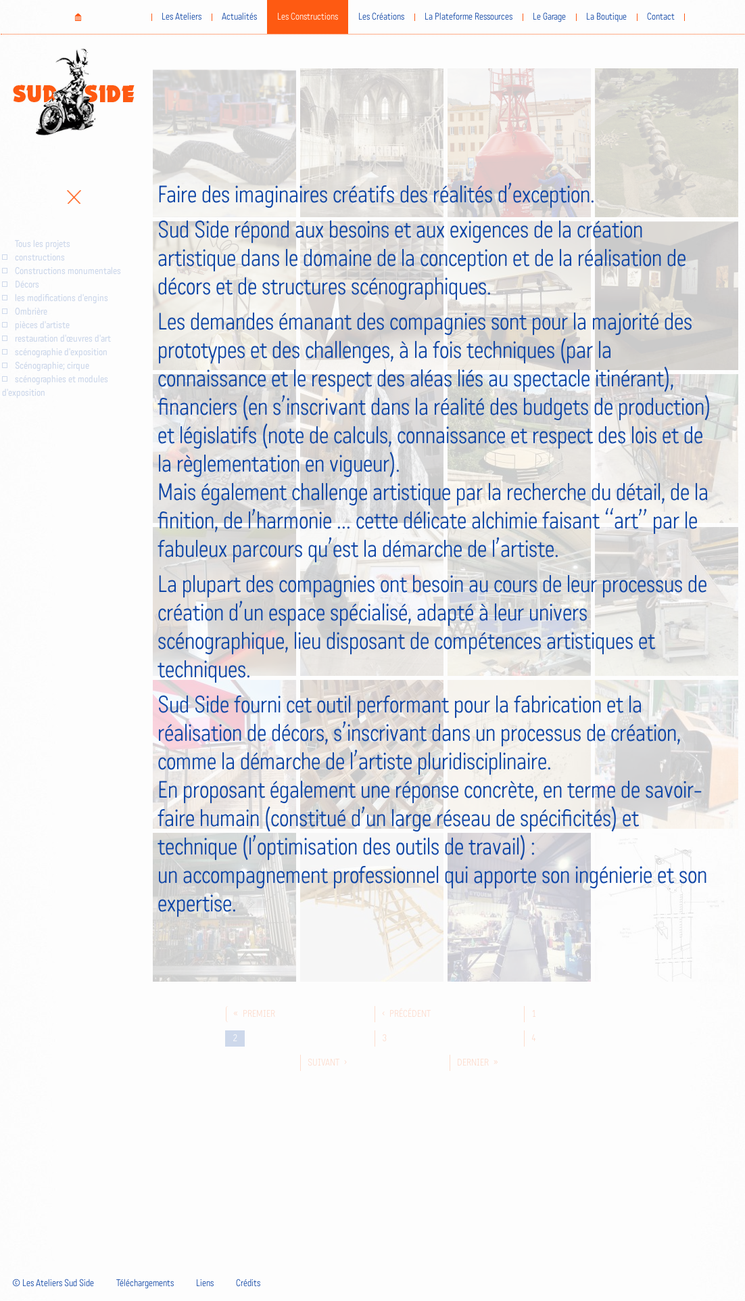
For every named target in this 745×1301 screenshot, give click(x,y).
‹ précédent (406, 1014)
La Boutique (606, 17)
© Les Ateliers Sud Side (53, 1283)
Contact (661, 17)
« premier (254, 1014)
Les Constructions (307, 17)
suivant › (327, 1063)
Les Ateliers (181, 17)
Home (78, 17)
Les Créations (381, 17)
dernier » (477, 1063)
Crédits (248, 1283)
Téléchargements (145, 1283)
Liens (205, 1283)
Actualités (239, 17)
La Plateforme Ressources (468, 17)
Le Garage (549, 17)
